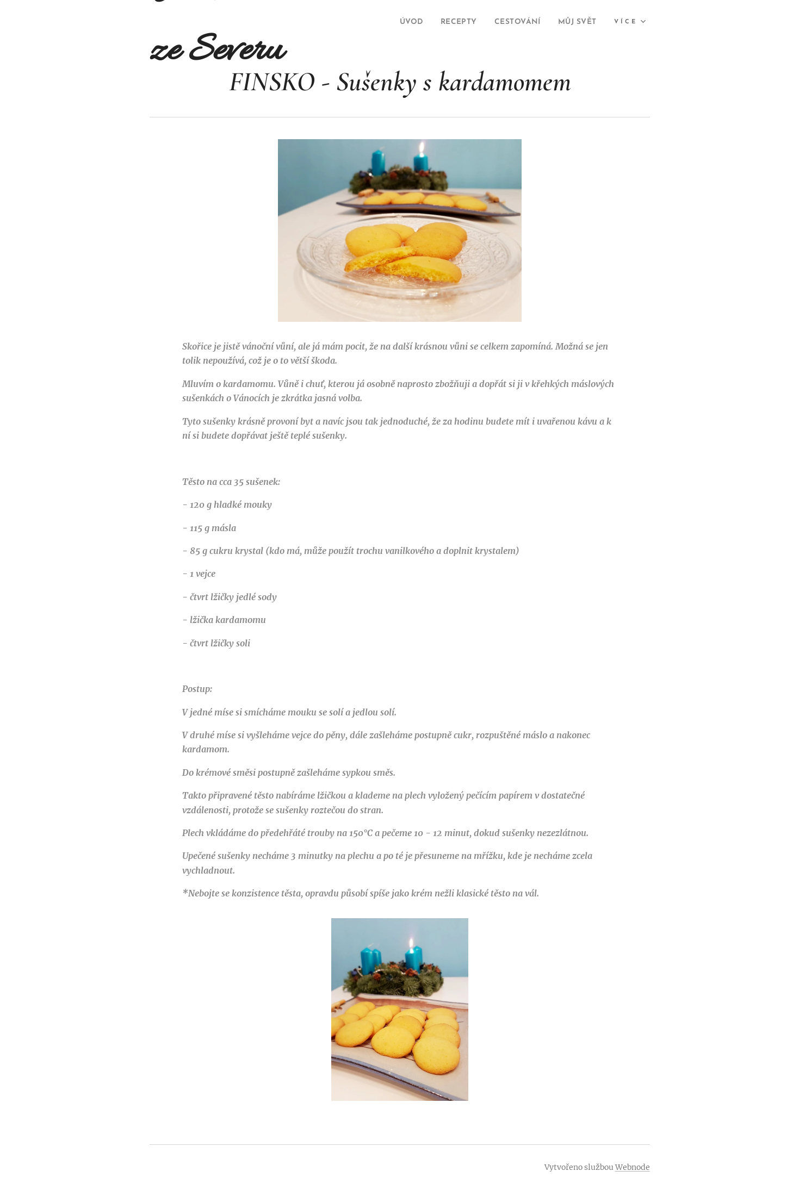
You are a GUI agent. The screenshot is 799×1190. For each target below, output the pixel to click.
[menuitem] (455, 22)
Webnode (632, 1167)
